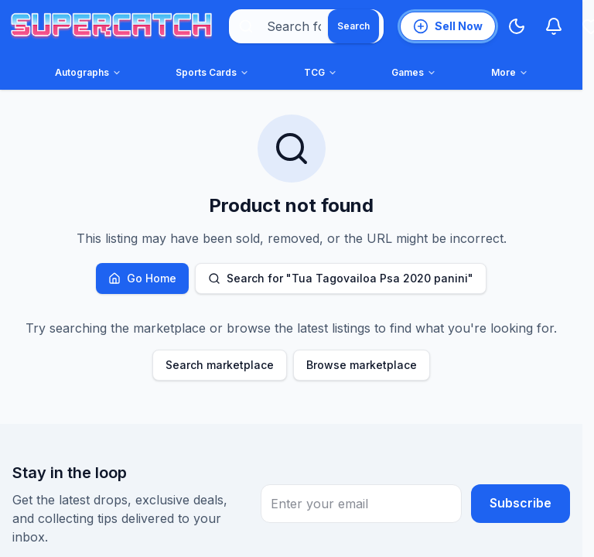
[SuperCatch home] (111, 26)
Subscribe (520, 503)
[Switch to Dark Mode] (517, 26)
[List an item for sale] (448, 26)
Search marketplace (220, 364)
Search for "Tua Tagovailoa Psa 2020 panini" (340, 278)
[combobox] (306, 26)
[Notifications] (554, 26)
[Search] (353, 26)
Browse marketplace (361, 364)
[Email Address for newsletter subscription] (361, 503)
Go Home (142, 278)
